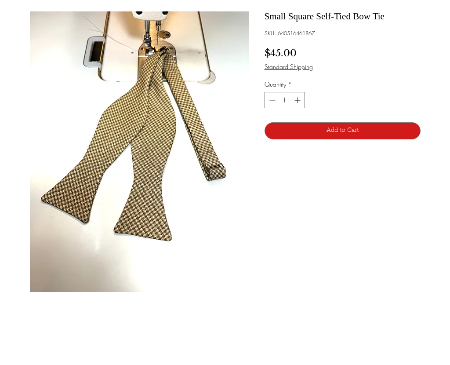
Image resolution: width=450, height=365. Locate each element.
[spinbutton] (285, 100)
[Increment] (298, 100)
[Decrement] (271, 100)
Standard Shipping (289, 66)
